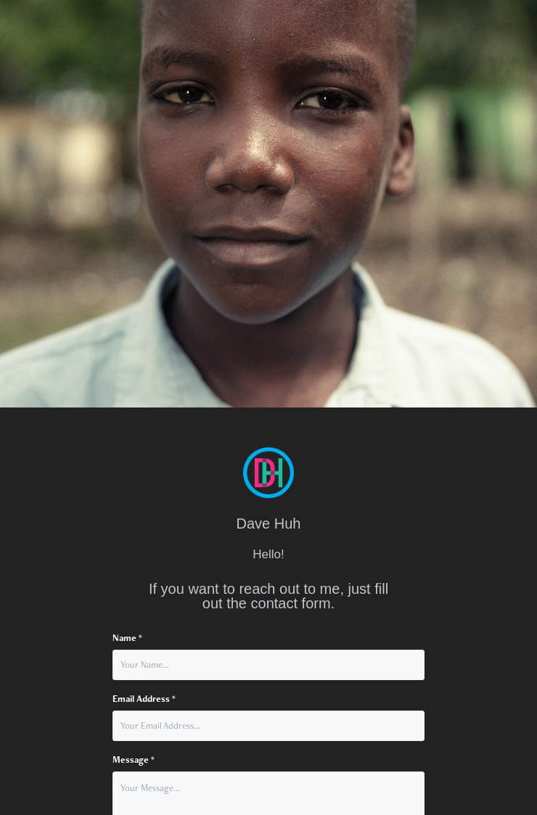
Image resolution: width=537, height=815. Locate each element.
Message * (133, 760)
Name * (127, 638)
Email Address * (144, 699)
